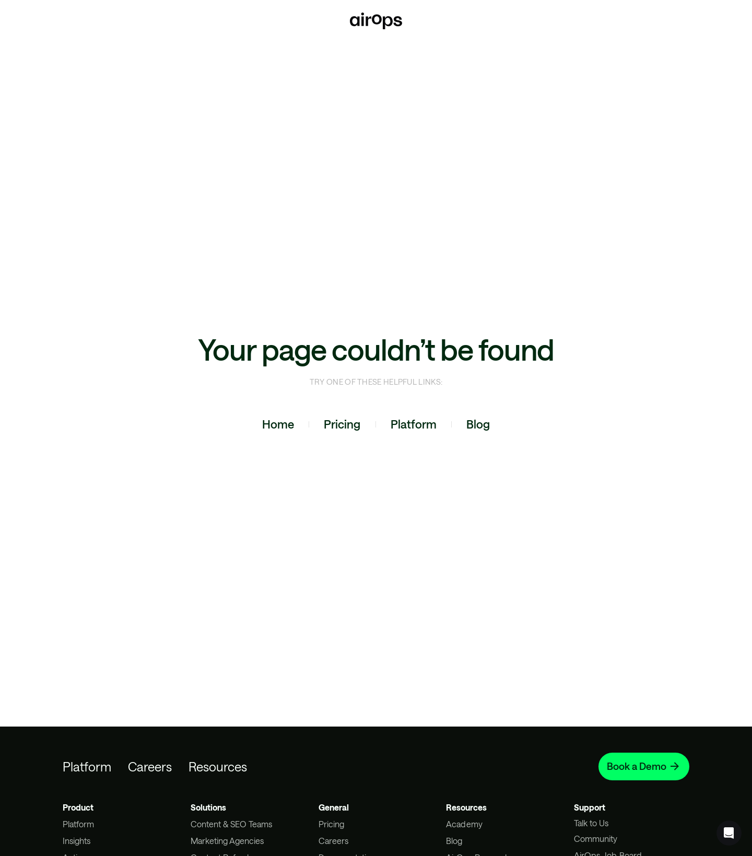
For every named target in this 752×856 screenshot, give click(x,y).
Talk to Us (591, 823)
